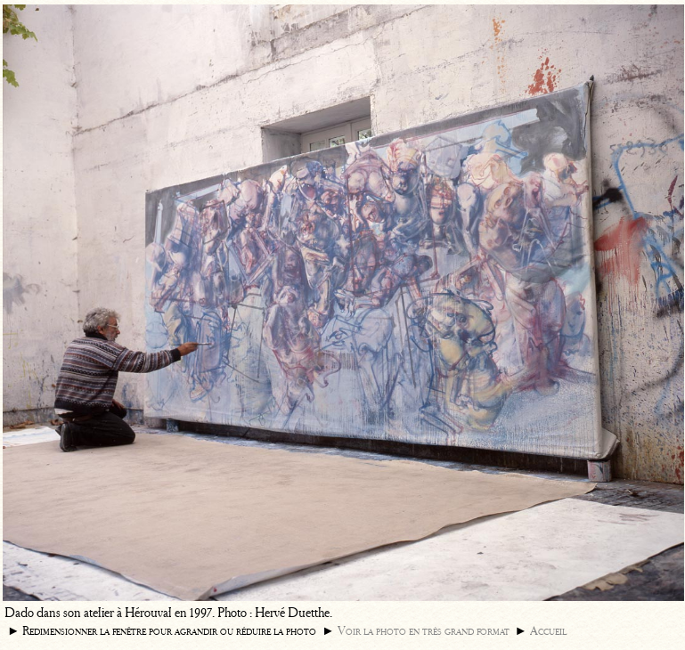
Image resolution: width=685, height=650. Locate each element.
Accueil (548, 630)
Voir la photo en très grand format (424, 630)
